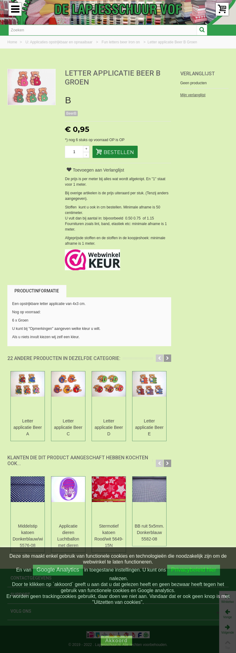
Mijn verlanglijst (193, 95)
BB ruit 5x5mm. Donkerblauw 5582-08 (149, 532)
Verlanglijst (197, 74)
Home (12, 42)
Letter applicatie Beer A (28, 427)
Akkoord (116, 640)
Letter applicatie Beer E (149, 427)
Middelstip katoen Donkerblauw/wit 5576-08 (28, 536)
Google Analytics (58, 569)
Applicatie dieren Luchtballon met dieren (68, 536)
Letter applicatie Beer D (109, 427)
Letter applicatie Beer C (68, 427)
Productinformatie (36, 290)
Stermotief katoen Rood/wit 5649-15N (108, 536)
